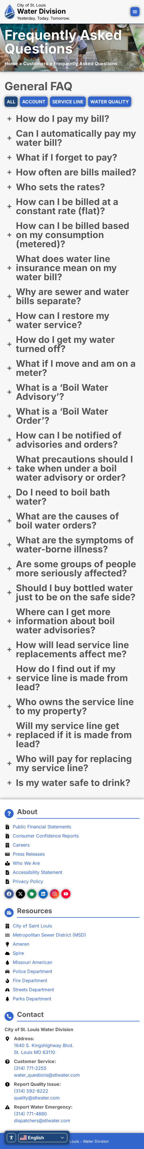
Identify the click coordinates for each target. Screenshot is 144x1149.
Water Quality (109, 102)
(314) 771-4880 (30, 1114)
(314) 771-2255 (30, 1068)
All (11, 102)
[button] (134, 11)
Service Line (68, 102)
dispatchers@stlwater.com (42, 1120)
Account (33, 102)
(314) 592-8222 (31, 1091)
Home (11, 63)
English (32, 1137)
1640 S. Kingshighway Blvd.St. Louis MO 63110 (44, 1049)
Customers (35, 63)
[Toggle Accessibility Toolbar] (11, 1137)
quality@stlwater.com (37, 1098)
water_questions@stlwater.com (47, 1075)
